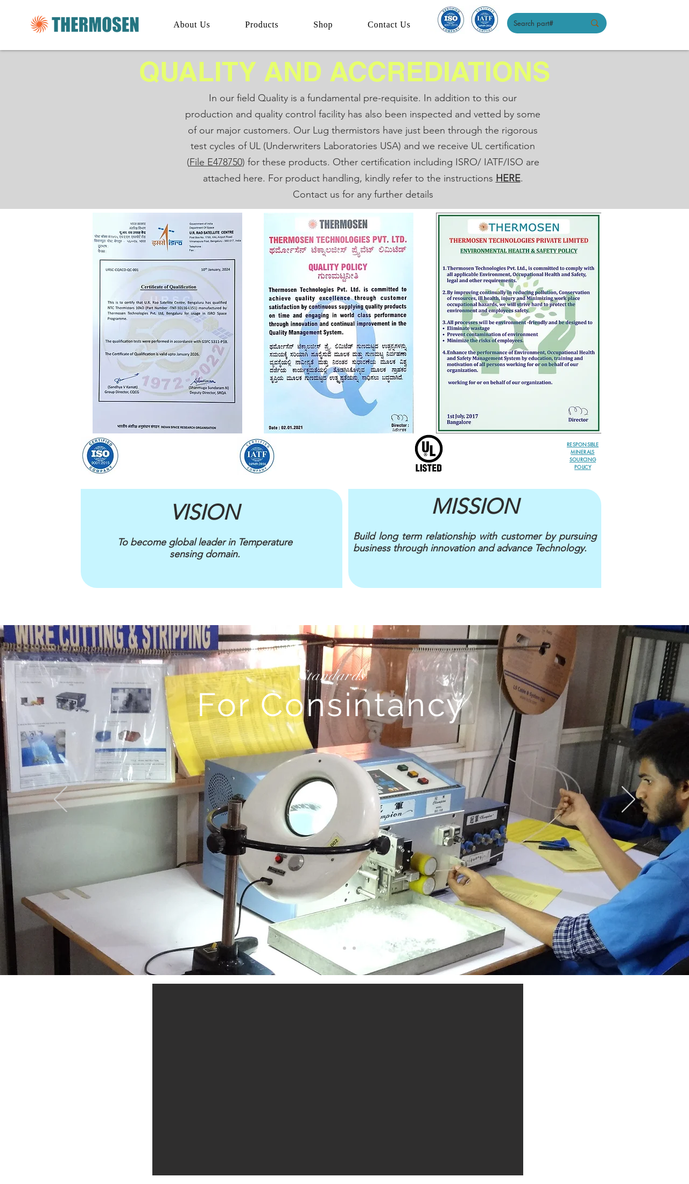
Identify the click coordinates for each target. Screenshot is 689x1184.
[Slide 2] (344, 948)
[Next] (628, 800)
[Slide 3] (354, 948)
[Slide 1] (334, 948)
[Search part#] (541, 23)
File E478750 (215, 162)
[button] (337, 1079)
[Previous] (60, 800)
